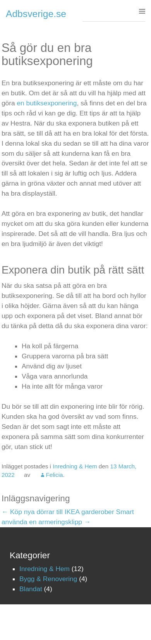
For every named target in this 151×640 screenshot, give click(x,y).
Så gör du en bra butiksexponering (47, 54)
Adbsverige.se (36, 14)
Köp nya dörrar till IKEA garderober (58, 512)
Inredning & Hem (75, 466)
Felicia (54, 474)
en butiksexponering (47, 103)
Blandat (30, 589)
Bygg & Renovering (48, 579)
